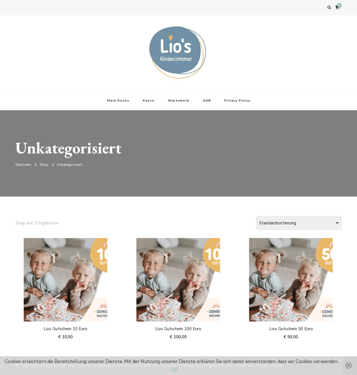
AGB (207, 100)
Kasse (149, 100)
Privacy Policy (237, 100)
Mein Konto (118, 100)
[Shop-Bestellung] (299, 223)
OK (175, 369)
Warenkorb (178, 100)
